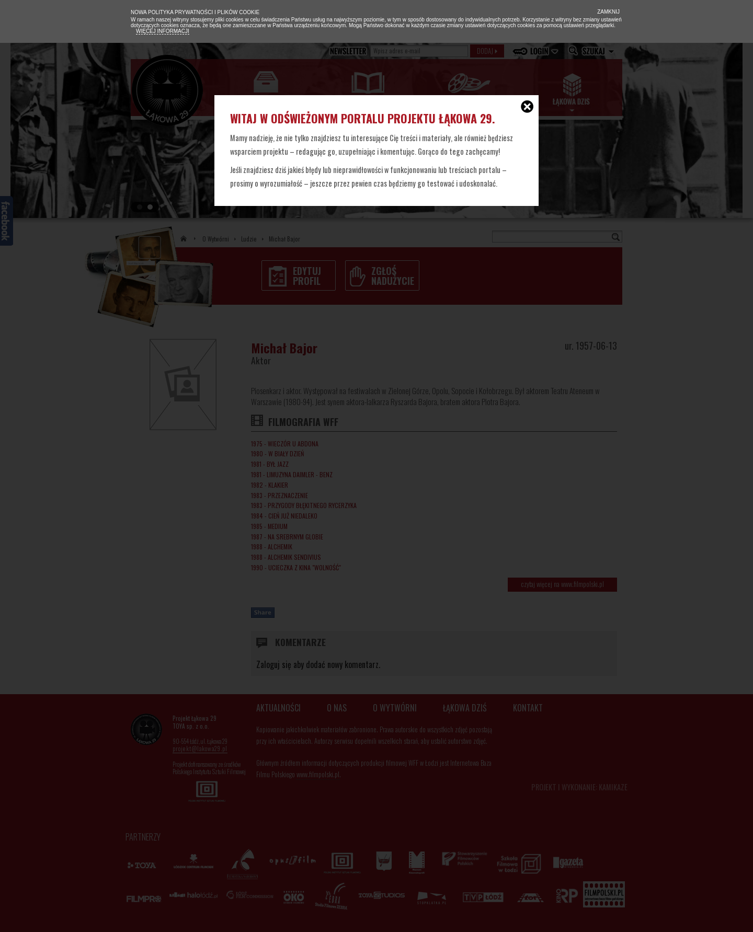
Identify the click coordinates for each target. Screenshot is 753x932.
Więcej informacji (162, 31)
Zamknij (608, 12)
